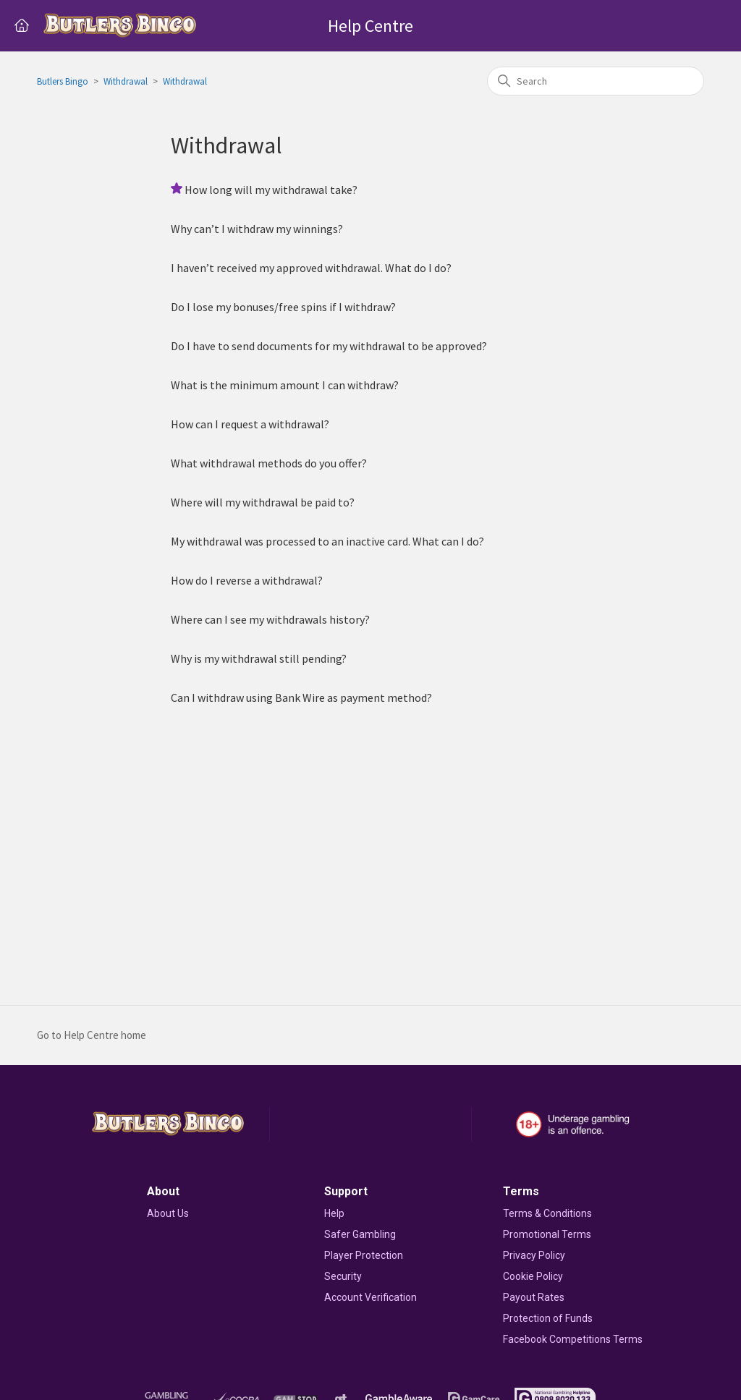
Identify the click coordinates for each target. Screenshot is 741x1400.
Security (343, 1276)
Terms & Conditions (547, 1213)
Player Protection (363, 1255)
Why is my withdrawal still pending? (259, 658)
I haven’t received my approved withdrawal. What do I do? (311, 267)
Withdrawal (125, 81)
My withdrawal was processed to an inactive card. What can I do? (327, 541)
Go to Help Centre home (91, 1035)
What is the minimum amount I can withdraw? (285, 385)
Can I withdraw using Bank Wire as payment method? (301, 697)
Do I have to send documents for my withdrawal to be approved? (329, 346)
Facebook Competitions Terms (573, 1339)
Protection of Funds (548, 1318)
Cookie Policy (533, 1276)
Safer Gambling (360, 1234)
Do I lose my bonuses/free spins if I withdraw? (283, 307)
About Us (168, 1213)
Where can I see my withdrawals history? (270, 619)
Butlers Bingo (62, 81)
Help (334, 1213)
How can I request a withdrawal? (250, 424)
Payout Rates (533, 1297)
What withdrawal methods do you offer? (269, 463)
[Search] (595, 81)
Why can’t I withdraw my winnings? (257, 228)
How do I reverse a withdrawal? (247, 580)
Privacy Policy (534, 1255)
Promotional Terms (547, 1234)
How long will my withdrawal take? (271, 189)
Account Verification (370, 1297)
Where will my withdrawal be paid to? (263, 502)
